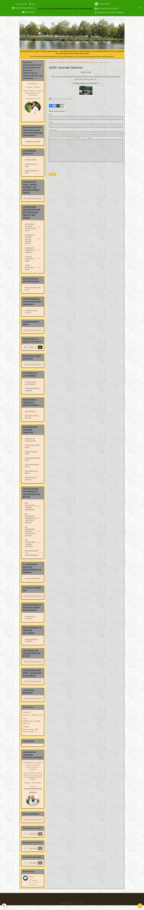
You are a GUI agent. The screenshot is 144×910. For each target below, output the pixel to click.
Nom (50, 114)
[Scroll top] (139, 905)
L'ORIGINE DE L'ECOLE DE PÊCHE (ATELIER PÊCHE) (30, 228)
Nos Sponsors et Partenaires (30, 622)
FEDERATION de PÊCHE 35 (23, 8)
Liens (32, 4)
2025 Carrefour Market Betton (32, 467)
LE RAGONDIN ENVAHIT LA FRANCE (32, 391)
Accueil (51, 62)
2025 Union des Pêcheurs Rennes (30, 441)
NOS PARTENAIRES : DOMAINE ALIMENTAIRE (30, 508)
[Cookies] (4, 905)
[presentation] (64, 167)
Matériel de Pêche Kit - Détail (32, 172)
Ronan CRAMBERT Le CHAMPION (32, 645)
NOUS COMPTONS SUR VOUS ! (33, 289)
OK (40, 348)
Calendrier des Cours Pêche (31, 165)
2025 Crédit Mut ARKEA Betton (33, 461)
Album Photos (28, 12)
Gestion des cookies (78, 907)
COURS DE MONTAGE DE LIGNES (29, 259)
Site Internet (53, 130)
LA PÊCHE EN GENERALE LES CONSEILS (30, 250)
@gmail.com (32, 797)
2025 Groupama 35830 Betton (32, 447)
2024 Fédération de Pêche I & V (31, 480)
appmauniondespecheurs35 (33, 793)
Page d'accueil (21, 4)
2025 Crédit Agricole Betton (31, 474)
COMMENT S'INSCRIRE (32, 142)
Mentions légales (64, 907)
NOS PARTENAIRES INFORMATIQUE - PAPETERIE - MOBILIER (30, 520)
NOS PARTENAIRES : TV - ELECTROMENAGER (31, 555)
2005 (91, 62)
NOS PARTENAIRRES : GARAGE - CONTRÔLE (30, 545)
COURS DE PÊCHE (31, 160)
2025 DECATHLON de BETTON (32, 418)
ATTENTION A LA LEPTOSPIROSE (31, 384)
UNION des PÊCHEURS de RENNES (109, 12)
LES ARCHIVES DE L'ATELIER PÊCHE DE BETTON (71, 62)
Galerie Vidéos (102, 4)
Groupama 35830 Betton (30, 581)
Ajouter (52, 174)
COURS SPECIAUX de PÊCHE (29, 268)
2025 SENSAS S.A (30, 412)
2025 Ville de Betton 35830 (31, 454)
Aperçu (89, 138)
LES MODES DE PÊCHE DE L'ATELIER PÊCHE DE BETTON (30, 239)
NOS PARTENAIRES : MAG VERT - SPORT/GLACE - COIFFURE (30, 533)
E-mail (51, 122)
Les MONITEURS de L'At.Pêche (31, 312)
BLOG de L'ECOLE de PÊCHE (106, 8)
